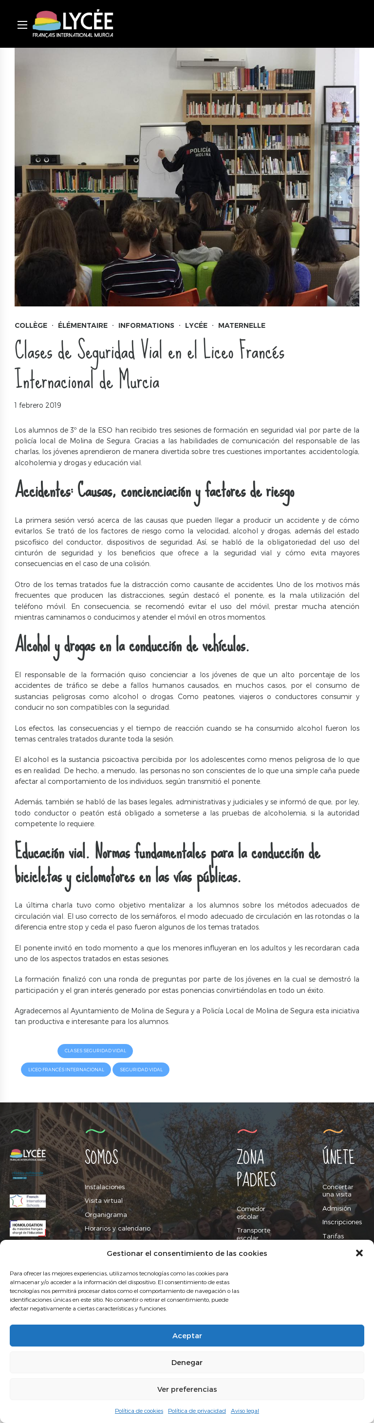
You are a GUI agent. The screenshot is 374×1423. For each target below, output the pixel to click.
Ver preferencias (187, 1389)
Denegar (187, 1362)
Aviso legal (245, 1410)
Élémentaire (83, 325)
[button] (359, 1253)
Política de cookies (139, 1410)
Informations (146, 325)
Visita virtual (104, 1200)
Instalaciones (105, 1187)
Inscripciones (342, 1222)
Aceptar (187, 1335)
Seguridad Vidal (141, 1069)
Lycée (196, 325)
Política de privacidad (197, 1410)
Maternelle (241, 325)
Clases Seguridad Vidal (95, 1050)
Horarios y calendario (117, 1229)
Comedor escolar (251, 1212)
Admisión (336, 1208)
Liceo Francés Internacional (66, 1069)
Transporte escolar (253, 1234)
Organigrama (106, 1214)
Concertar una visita (338, 1190)
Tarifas (333, 1236)
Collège (31, 325)
